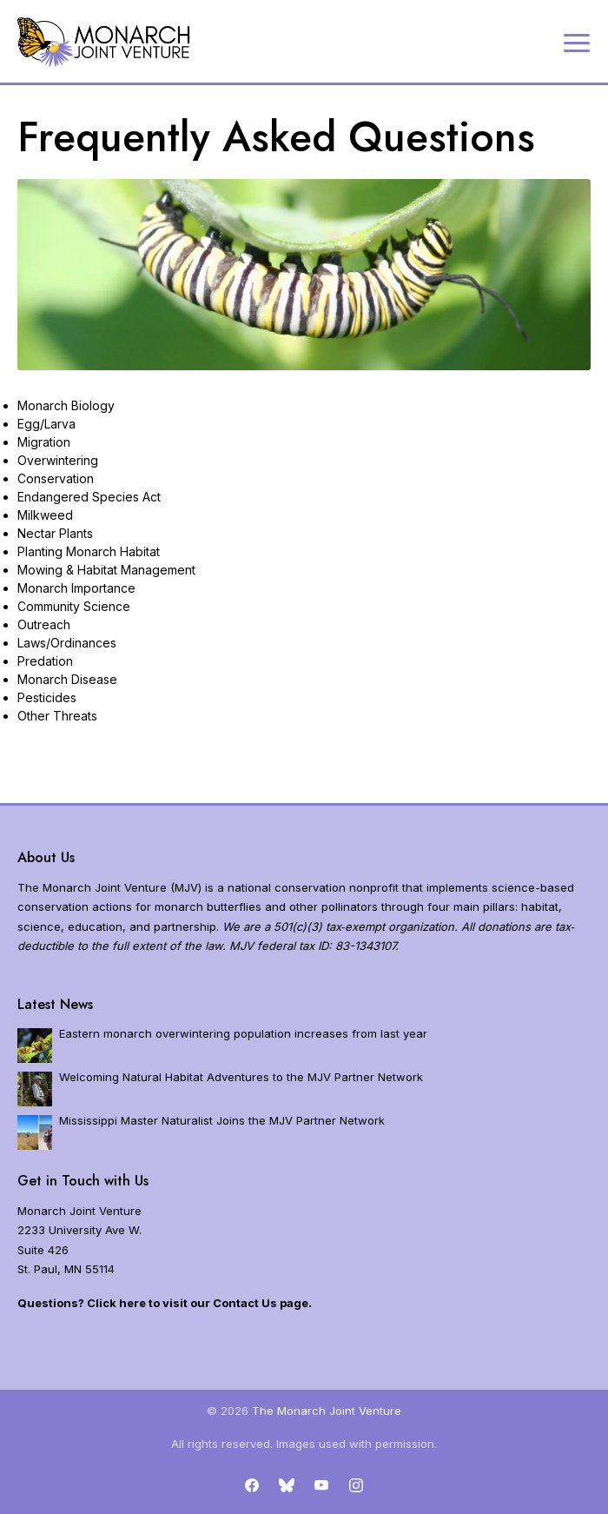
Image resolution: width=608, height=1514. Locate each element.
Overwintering (57, 460)
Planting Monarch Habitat (88, 551)
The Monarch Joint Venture (326, 1411)
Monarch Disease (67, 679)
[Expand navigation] (576, 41)
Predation (45, 661)
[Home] (104, 42)
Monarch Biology (66, 405)
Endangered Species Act (89, 496)
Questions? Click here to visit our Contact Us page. (164, 1303)
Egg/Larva (46, 423)
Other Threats (57, 715)
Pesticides (46, 697)
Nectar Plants (55, 533)
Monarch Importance (76, 588)
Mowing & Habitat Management (106, 569)
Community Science (73, 606)
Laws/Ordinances (66, 642)
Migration (43, 442)
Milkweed (45, 515)
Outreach (43, 624)
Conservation (55, 478)
